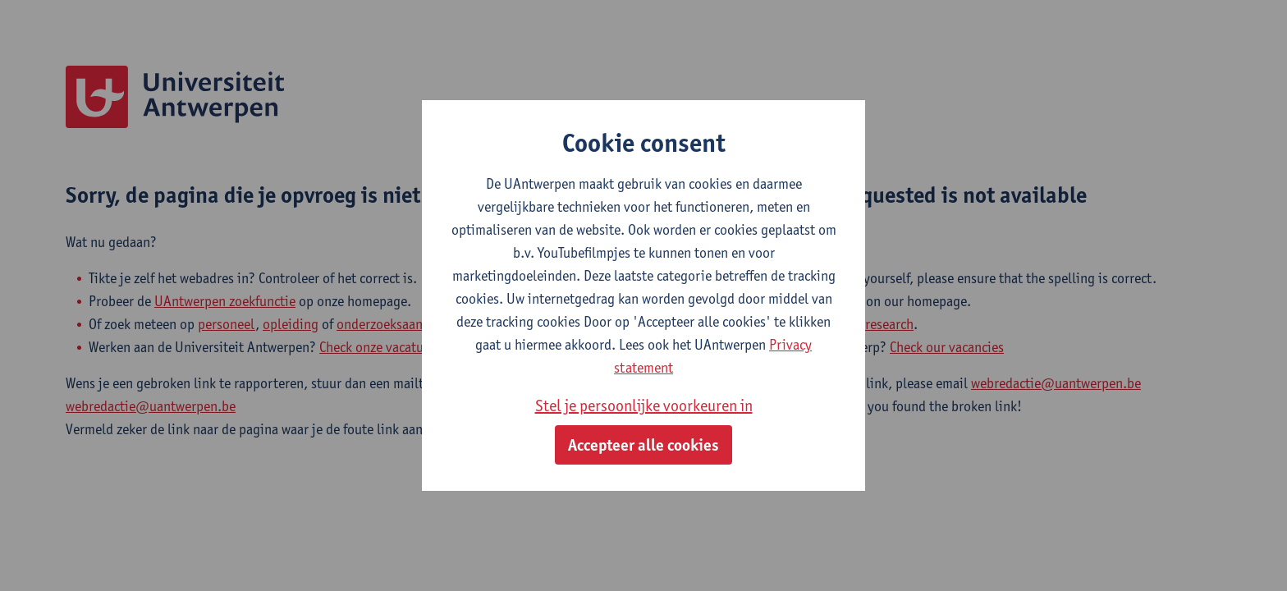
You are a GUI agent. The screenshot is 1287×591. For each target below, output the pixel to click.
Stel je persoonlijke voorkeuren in (644, 405)
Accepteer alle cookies (643, 445)
